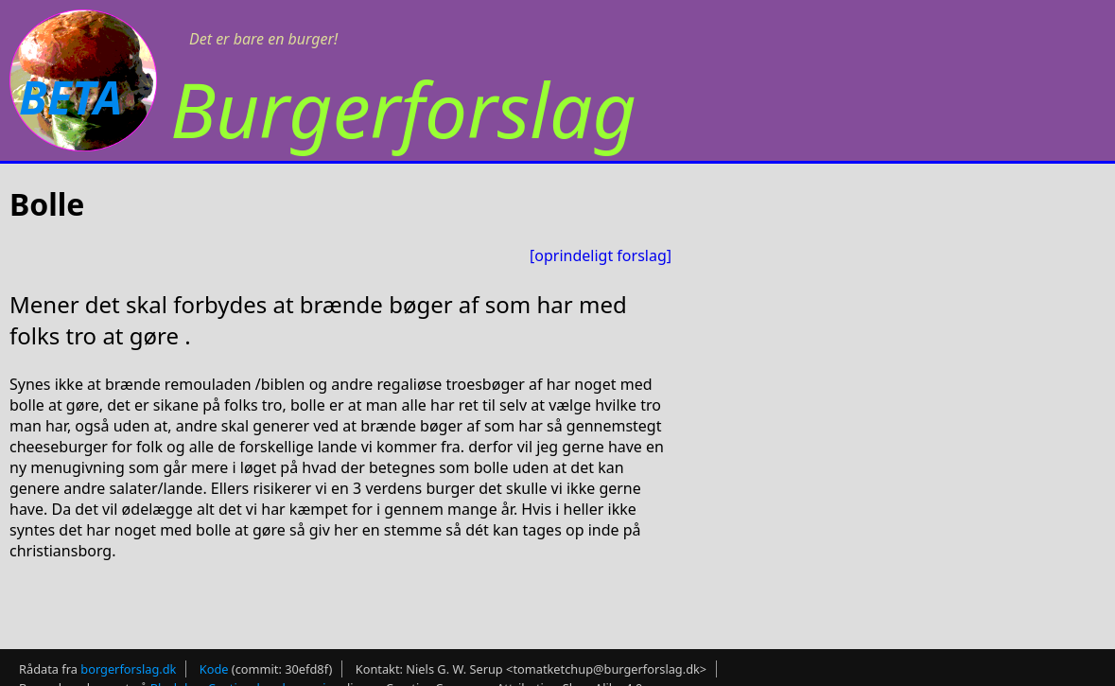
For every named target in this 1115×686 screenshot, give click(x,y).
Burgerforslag (403, 108)
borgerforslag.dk (128, 663)
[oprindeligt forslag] (600, 255)
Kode (214, 663)
